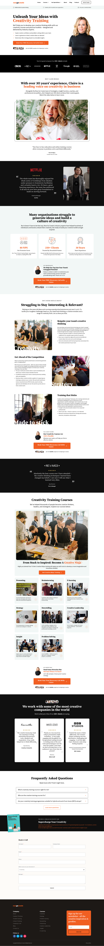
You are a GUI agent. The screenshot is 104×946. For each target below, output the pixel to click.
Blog (70, 2)
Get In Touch (86, 2)
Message (21, 874)
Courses (45, 2)
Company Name (56, 844)
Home (39, 2)
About (65, 2)
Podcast (77, 2)
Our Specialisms (55, 2)
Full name (21, 844)
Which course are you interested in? (27, 866)
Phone (20, 859)
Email (20, 851)
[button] (52, 120)
